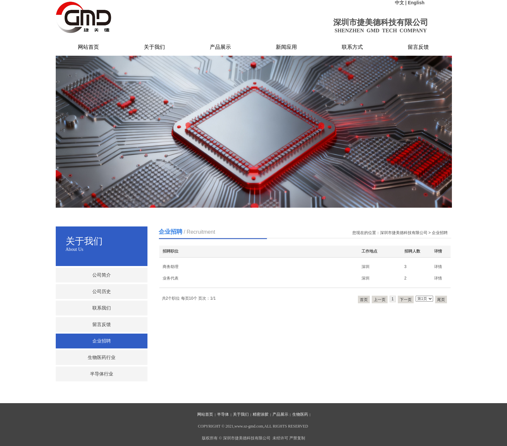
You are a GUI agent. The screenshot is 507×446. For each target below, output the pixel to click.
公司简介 (101, 275)
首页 (364, 299)
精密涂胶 (261, 414)
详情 (438, 266)
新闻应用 (286, 47)
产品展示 (220, 47)
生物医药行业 (101, 357)
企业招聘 (101, 341)
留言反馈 (418, 47)
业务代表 (170, 278)
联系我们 (101, 308)
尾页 (441, 299)
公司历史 (101, 291)
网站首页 (88, 47)
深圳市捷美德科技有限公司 (404, 232)
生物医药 (300, 414)
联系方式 (352, 47)
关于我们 (154, 47)
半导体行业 (101, 374)
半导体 (223, 414)
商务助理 (170, 266)
